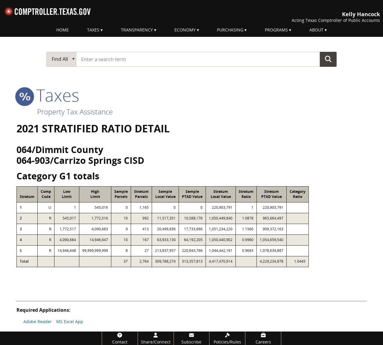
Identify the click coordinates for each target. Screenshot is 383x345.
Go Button (328, 59)
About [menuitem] (316, 30)
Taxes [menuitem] (93, 30)
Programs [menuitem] (276, 30)
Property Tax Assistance (75, 111)
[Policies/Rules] (227, 338)
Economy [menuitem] (185, 30)
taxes (47, 95)
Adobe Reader (37, 321)
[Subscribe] (191, 338)
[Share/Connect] (156, 338)
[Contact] (120, 338)
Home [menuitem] (62, 30)
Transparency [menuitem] (137, 30)
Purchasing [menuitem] (230, 30)
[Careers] (263, 338)
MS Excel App (69, 321)
